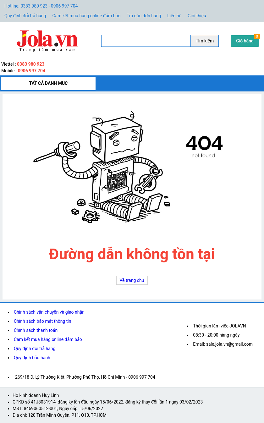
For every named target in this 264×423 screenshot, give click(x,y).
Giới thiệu (197, 15)
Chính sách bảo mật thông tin (42, 321)
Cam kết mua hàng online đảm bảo (86, 15)
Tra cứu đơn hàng (144, 15)
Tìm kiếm (204, 40)
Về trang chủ (132, 280)
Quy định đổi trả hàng (25, 15)
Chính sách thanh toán (36, 330)
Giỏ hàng (245, 40)
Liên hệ (174, 15)
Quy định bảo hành (32, 357)
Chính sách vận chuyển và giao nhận (49, 312)
